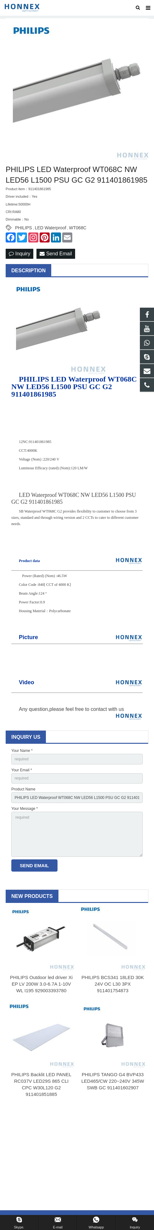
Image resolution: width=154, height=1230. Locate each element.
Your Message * (24, 808)
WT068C (77, 227)
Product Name (23, 789)
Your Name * (22, 750)
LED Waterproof (50, 227)
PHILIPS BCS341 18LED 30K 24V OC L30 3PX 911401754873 (112, 984)
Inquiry (19, 253)
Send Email (56, 253)
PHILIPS (23, 227)
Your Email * (21, 770)
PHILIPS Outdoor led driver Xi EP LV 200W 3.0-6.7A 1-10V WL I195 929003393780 (41, 984)
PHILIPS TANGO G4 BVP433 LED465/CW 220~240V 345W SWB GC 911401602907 (112, 1081)
